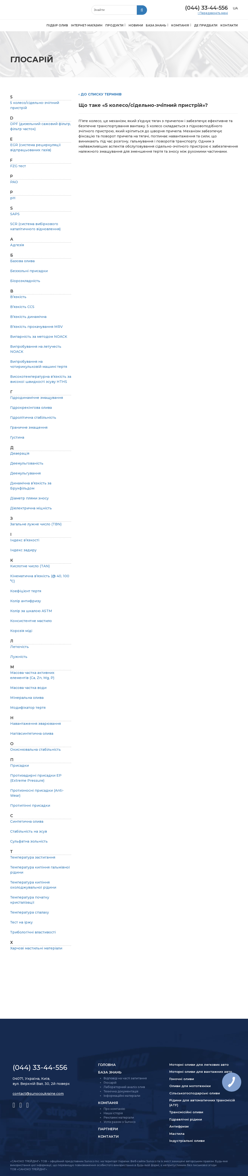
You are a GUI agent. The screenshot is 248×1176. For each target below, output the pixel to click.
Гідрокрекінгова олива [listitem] (31, 407)
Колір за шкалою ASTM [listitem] (31, 611)
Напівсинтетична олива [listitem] (31, 733)
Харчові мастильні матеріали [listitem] (36, 948)
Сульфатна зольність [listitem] (29, 841)
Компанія (180, 25)
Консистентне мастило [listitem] (31, 621)
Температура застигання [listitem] (32, 857)
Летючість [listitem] (19, 647)
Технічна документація (121, 1091)
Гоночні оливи (181, 1079)
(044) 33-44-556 (206, 8)
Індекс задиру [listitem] (23, 550)
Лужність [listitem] (18, 657)
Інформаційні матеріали (122, 1095)
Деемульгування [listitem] (25, 473)
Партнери (108, 1129)
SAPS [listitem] (15, 214)
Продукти (114, 25)
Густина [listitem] (17, 437)
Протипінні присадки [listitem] (30, 805)
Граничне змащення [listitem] (28, 427)
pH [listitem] (13, 198)
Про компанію (114, 1109)
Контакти (229, 25)
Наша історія (113, 1113)
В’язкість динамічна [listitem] (28, 317)
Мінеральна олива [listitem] (27, 697)
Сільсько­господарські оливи (194, 1093)
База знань (156, 25)
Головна (107, 1065)
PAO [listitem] (14, 182)
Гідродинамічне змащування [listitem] (36, 397)
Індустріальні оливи (187, 1141)
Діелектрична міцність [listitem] (31, 508)
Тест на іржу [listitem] (21, 922)
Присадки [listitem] (19, 765)
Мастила (177, 1134)
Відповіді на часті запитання (125, 1078)
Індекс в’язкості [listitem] (24, 540)
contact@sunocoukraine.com (38, 1093)
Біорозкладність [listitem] (25, 281)
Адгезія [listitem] (17, 245)
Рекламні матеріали (119, 1117)
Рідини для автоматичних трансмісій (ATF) (202, 1102)
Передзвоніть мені (213, 13)
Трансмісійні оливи (186, 1112)
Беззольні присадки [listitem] (29, 271)
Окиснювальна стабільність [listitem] (35, 749)
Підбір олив (57, 25)
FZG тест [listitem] (18, 166)
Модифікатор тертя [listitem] (28, 707)
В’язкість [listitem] (18, 297)
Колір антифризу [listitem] (25, 601)
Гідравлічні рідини (185, 1119)
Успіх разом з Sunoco (120, 1122)
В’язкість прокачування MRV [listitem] (36, 326)
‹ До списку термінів (100, 94)
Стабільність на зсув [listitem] (28, 831)
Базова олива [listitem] (22, 261)
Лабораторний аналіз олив (124, 1087)
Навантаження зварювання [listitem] (35, 723)
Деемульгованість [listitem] (26, 463)
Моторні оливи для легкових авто (199, 1064)
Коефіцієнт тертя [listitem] (25, 591)
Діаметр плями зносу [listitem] (29, 498)
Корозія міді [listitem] (21, 631)
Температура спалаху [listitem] (29, 912)
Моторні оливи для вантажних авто (200, 1071)
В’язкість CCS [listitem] (22, 307)
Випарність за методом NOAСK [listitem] (38, 336)
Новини (136, 25)
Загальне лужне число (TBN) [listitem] (36, 524)
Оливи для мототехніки (190, 1086)
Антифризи (179, 1126)
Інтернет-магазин (86, 25)
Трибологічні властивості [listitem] (33, 932)
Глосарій (110, 1082)
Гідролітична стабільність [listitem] (33, 417)
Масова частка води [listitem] (28, 688)
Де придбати (205, 25)
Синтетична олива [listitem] (26, 821)
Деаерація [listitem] (19, 453)
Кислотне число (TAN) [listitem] (30, 566)
